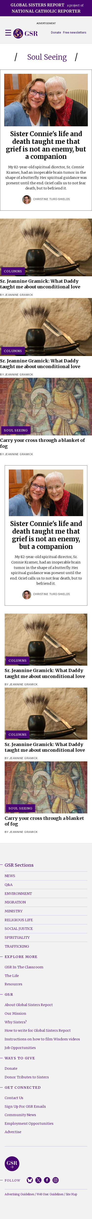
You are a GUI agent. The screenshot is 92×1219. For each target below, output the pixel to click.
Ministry (14, 911)
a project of (47, 8)
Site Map (71, 1194)
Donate (56, 32)
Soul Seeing (16, 430)
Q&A (9, 884)
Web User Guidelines (50, 1194)
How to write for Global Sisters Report (38, 1030)
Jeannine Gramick (19, 295)
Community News (20, 1115)
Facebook (47, 1180)
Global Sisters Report (12, 1163)
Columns (13, 271)
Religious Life (19, 920)
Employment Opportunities (29, 1123)
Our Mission (15, 1013)
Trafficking (17, 946)
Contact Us (14, 1098)
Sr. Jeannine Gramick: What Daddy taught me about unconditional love (40, 284)
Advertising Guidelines (19, 1194)
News (10, 876)
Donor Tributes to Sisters (27, 1077)
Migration (15, 902)
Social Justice (19, 928)
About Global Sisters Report (29, 1005)
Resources (13, 984)
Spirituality (17, 937)
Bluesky (30, 1180)
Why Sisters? (16, 1022)
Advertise (13, 1132)
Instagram (56, 1180)
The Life (12, 976)
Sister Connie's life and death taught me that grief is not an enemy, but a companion (46, 145)
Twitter (38, 1180)
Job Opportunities (20, 1048)
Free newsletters (74, 32)
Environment (18, 893)
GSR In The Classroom (24, 967)
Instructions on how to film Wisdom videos (42, 1039)
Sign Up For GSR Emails (25, 1106)
